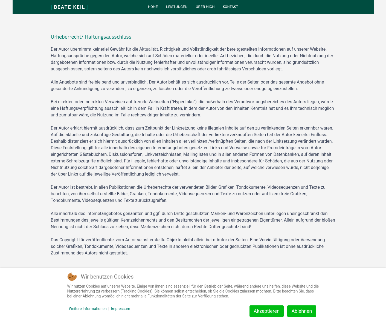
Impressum (120, 308)
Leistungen (176, 7)
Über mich (205, 7)
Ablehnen (301, 311)
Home (153, 7)
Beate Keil (70, 7)
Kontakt (230, 7)
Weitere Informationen (88, 308)
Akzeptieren (267, 311)
